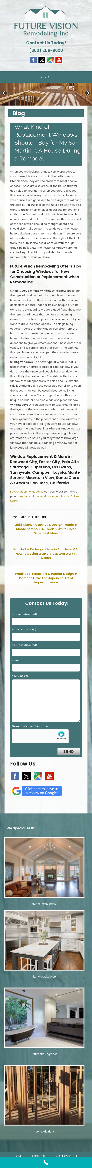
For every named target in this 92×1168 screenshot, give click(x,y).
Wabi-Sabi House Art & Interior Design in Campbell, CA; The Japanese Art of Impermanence (46, 578)
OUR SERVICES (63, 1156)
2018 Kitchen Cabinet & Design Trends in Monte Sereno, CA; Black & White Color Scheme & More (46, 529)
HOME (18, 1156)
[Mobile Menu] (46, 77)
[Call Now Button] (46, 1162)
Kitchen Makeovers (44, 976)
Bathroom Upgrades (44, 1054)
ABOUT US (38, 1156)
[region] (46, 94)
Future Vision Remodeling (26, 491)
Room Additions (44, 1131)
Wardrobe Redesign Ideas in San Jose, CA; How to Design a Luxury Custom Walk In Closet (46, 553)
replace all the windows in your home (44, 496)
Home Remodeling (44, 904)
